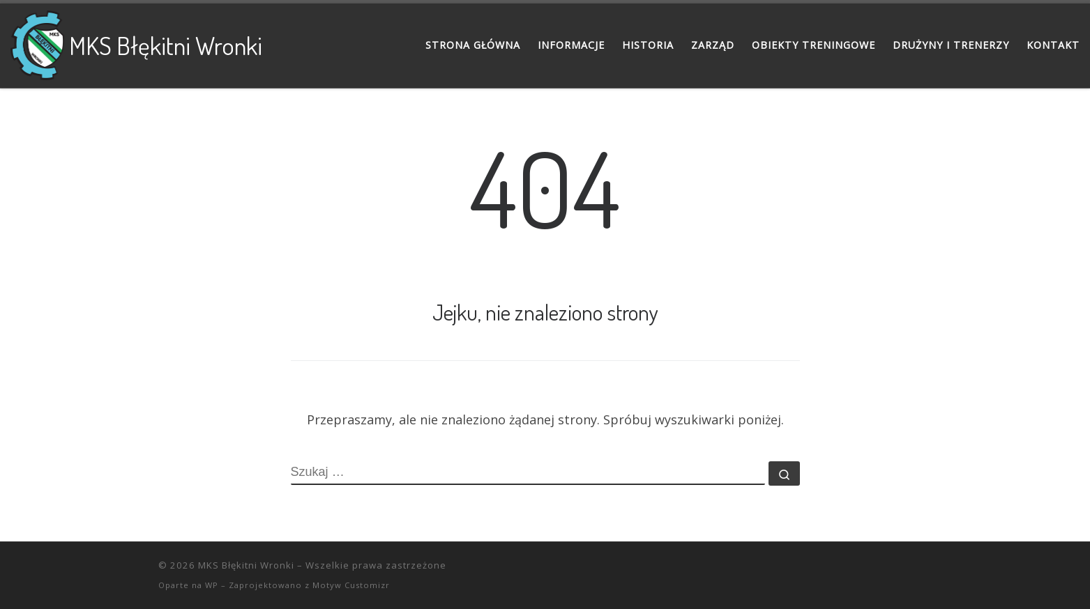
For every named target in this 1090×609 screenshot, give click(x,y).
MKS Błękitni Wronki (246, 565)
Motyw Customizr (351, 585)
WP (211, 585)
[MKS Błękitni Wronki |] (37, 42)
